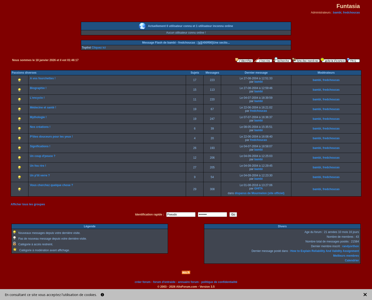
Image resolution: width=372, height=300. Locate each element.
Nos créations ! (40, 127)
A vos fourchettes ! (43, 78)
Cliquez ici (99, 47)
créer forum (143, 282)
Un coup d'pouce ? (43, 156)
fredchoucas (351, 12)
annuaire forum (188, 282)
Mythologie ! (38, 117)
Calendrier (352, 260)
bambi (337, 12)
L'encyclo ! (37, 97)
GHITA (258, 188)
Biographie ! (38, 88)
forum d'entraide (164, 282)
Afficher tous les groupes (28, 204)
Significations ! (40, 146)
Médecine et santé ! (43, 107)
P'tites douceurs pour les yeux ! (51, 136)
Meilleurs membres (346, 255)
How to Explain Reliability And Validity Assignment (324, 251)
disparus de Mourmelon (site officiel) (259, 193)
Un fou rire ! (38, 165)
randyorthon (350, 246)
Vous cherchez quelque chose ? (51, 185)
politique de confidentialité (219, 282)
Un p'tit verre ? (40, 175)
